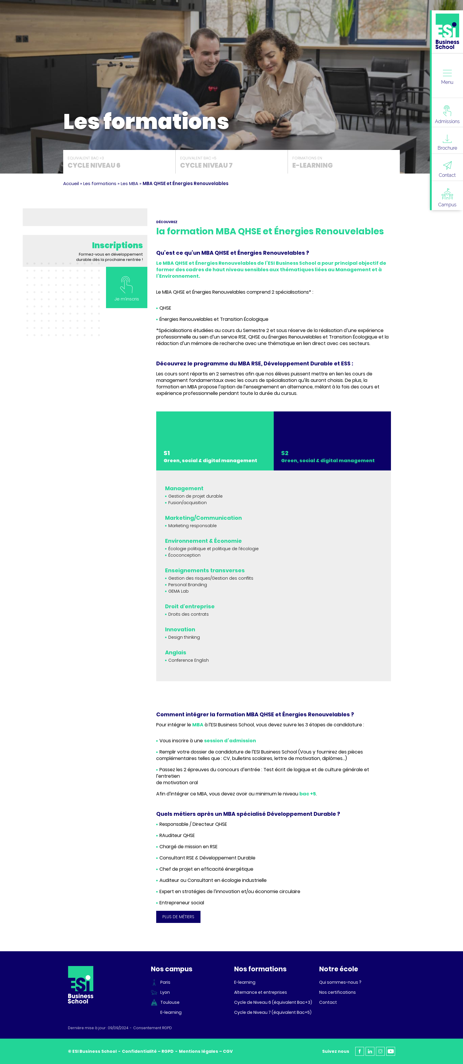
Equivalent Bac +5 (231, 162)
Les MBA (129, 183)
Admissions (447, 114)
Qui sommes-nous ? (340, 982)
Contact (447, 169)
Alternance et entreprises (260, 992)
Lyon (165, 992)
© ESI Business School (92, 1051)
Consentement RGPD (152, 1028)
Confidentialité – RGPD (148, 1051)
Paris (165, 982)
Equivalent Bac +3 (119, 162)
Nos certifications (337, 992)
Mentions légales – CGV (206, 1051)
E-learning (171, 1012)
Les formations (99, 183)
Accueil (71, 183)
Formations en (343, 162)
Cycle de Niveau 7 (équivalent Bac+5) (273, 1012)
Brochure (447, 143)
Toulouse (170, 1002)
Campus (447, 197)
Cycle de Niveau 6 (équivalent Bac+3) (273, 1002)
